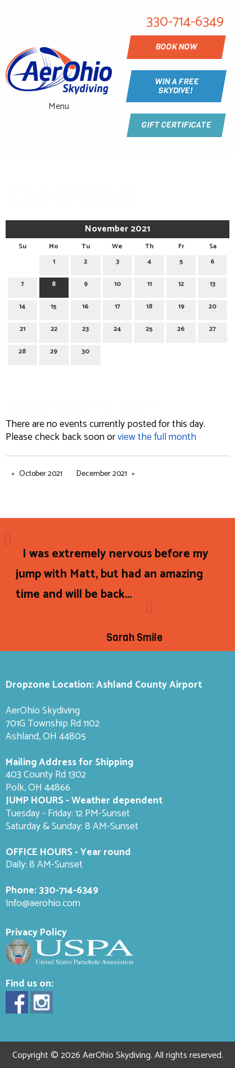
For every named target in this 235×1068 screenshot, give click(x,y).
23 (85, 331)
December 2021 (101, 473)
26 (181, 331)
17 (117, 308)
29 (53, 353)
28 (22, 353)
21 (22, 331)
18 (149, 308)
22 (54, 331)
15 (54, 308)
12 (181, 286)
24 (117, 331)
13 (212, 286)
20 (212, 308)
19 (181, 308)
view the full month (157, 437)
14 (22, 308)
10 (117, 286)
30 (85, 353)
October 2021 (40, 473)
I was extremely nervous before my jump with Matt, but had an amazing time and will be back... (112, 574)
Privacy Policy (36, 933)
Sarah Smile (134, 637)
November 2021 (117, 229)
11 (149, 286)
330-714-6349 (68, 891)
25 (149, 331)
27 (212, 331)
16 (85, 308)
